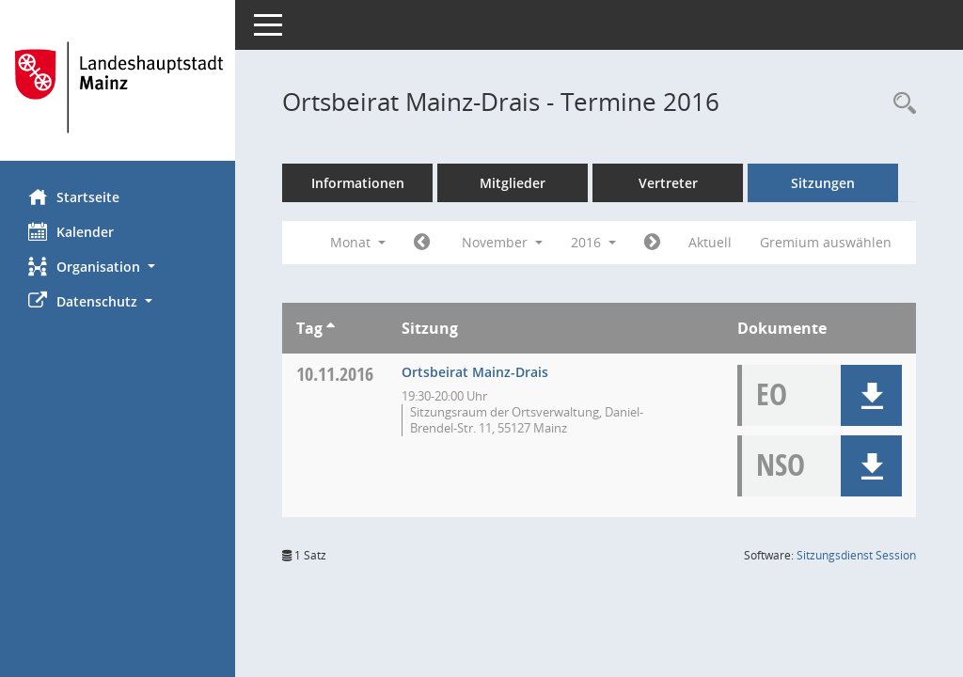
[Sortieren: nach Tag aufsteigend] (330, 328)
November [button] (502, 242)
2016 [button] (593, 242)
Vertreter (668, 183)
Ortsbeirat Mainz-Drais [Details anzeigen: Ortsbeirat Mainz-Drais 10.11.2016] (475, 372)
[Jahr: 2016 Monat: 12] (652, 243)
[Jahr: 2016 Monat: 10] (422, 243)
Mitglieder (512, 183)
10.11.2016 (334, 373)
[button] (117, 266)
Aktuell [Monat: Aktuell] (710, 242)
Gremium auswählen (826, 242)
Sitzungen (823, 183)
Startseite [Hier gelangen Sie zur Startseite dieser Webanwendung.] (73, 196)
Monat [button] (358, 242)
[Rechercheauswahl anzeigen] (900, 103)
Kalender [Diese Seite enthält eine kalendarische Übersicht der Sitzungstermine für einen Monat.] (71, 231)
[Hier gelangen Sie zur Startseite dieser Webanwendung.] (117, 87)
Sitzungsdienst (856, 555)
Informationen (357, 183)
